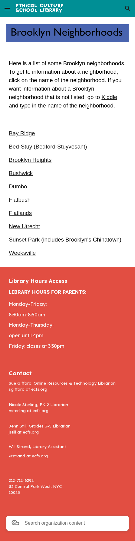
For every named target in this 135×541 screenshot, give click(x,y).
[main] (67, 84)
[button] (7, 8)
